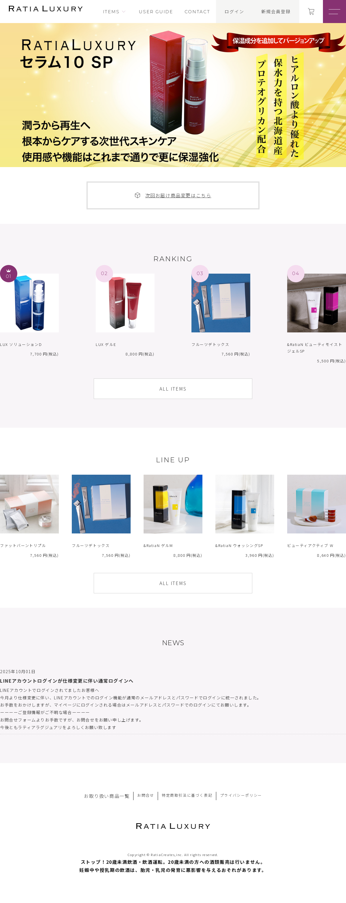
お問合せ (145, 795)
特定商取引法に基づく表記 (187, 795)
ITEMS (111, 11)
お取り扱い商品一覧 (106, 795)
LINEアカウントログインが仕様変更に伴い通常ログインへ (67, 680)
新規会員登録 (276, 11)
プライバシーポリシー (241, 795)
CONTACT (197, 11)
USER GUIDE (156, 11)
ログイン (234, 11)
